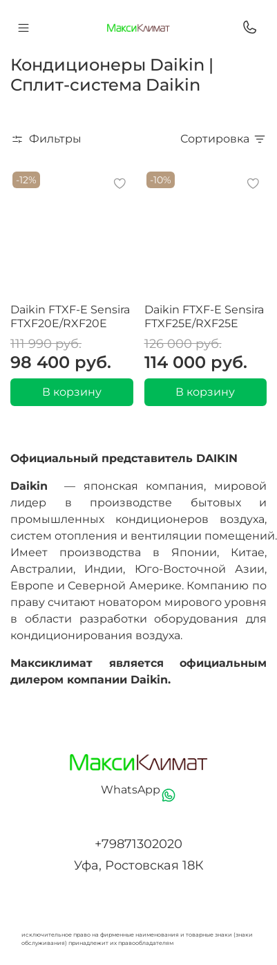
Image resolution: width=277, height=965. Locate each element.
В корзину (72, 391)
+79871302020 (138, 844)
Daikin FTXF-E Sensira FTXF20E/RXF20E (70, 316)
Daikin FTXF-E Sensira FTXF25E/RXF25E (204, 316)
